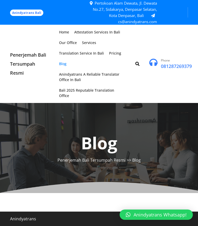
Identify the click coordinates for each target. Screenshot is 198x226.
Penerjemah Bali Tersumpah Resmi (28, 64)
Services (89, 42)
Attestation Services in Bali (97, 32)
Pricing (115, 53)
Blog (63, 63)
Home (64, 32)
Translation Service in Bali (81, 53)
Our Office (68, 42)
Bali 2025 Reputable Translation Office (86, 93)
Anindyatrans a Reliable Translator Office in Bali (89, 77)
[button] (156, 215)
